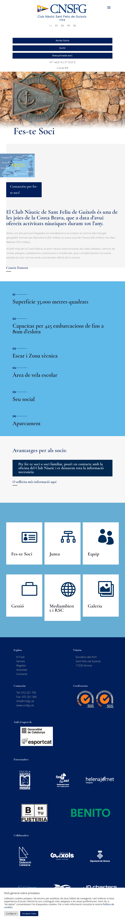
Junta (54, 554)
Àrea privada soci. (62, 55)
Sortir (62, 48)
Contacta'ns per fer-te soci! (24, 189)
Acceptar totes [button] (29, 913)
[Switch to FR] (68, 26)
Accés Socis (62, 40)
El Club (20, 657)
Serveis (20, 661)
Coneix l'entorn (17, 268)
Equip (93, 554)
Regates (21, 665)
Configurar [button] (11, 913)
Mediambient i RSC (61, 608)
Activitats (21, 670)
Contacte (21, 674)
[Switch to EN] (62, 26)
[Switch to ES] (56, 26)
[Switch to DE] (74, 26)
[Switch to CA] (50, 26)
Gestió (17, 606)
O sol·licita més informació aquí (34, 482)
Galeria (95, 606)
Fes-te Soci (21, 554)
